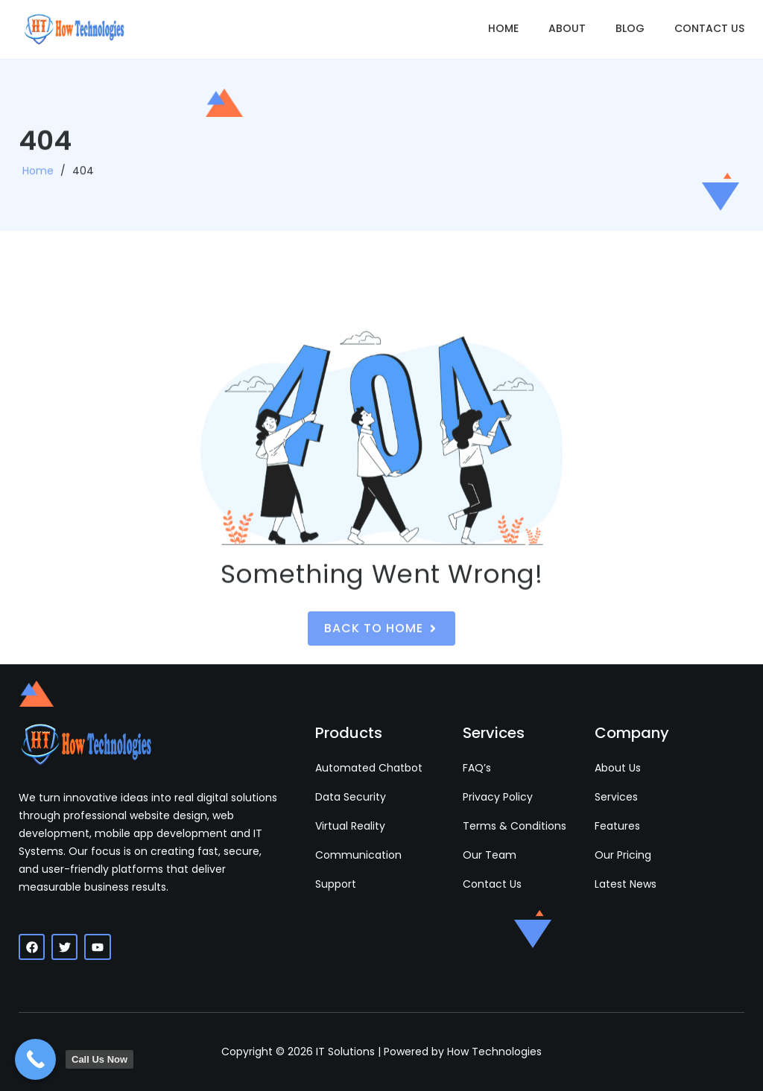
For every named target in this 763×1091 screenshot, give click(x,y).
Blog (630, 28)
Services (616, 796)
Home (503, 28)
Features (617, 825)
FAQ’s (477, 767)
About (567, 28)
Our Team (489, 854)
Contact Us (709, 28)
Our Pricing (623, 854)
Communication (358, 854)
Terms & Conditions (514, 825)
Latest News (625, 884)
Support (335, 884)
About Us (618, 767)
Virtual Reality (350, 825)
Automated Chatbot (368, 767)
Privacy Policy (498, 796)
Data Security (350, 796)
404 (83, 182)
